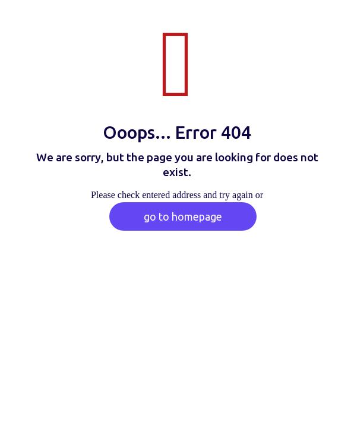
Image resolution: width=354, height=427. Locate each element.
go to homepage (183, 216)
